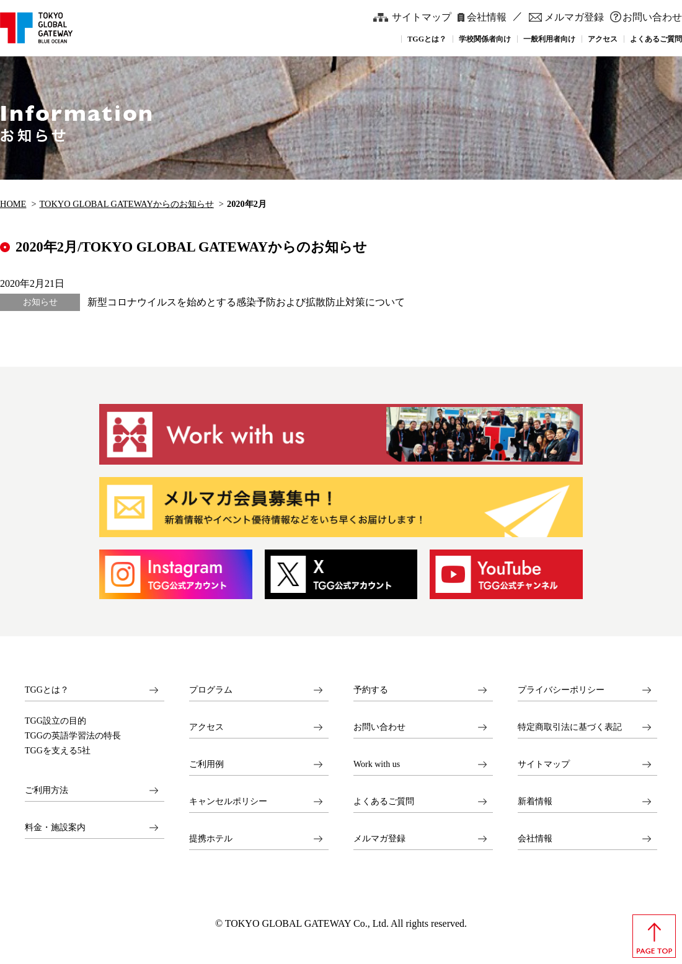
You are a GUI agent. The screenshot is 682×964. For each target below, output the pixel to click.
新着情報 (535, 801)
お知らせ (40, 302)
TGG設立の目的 (55, 721)
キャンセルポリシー (228, 801)
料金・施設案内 (55, 827)
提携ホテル (210, 838)
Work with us (376, 764)
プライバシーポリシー (561, 690)
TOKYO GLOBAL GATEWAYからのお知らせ (127, 204)
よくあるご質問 (383, 801)
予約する (370, 690)
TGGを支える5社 (58, 751)
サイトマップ (421, 17)
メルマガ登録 (574, 17)
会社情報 (487, 17)
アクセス (206, 727)
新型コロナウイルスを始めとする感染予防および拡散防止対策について (246, 302)
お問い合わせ (652, 17)
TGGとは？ (47, 690)
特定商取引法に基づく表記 (570, 727)
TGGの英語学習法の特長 (73, 736)
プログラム (210, 690)
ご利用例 (206, 764)
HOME (13, 204)
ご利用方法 (46, 790)
